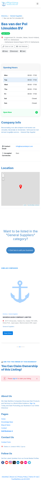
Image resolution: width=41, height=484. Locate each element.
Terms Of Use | (34, 477)
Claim (22, 51)
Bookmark (14, 51)
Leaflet (24, 205)
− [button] (3, 176)
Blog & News (5, 425)
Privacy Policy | (23, 477)
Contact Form (6, 442)
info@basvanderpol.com (24, 146)
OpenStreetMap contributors (33, 205)
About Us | (14, 477)
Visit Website (21, 46)
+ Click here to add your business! (20, 250)
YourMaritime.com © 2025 (20, 479)
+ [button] (3, 174)
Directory (5, 314)
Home (3, 419)
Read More (8, 333)
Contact (4, 428)
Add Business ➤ (7, 431)
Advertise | (6, 477)
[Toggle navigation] (37, 3)
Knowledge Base (7, 422)
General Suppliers (13, 314)
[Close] (37, 378)
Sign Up (32, 403)
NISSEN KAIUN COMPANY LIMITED (17, 317)
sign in (15, 378)
